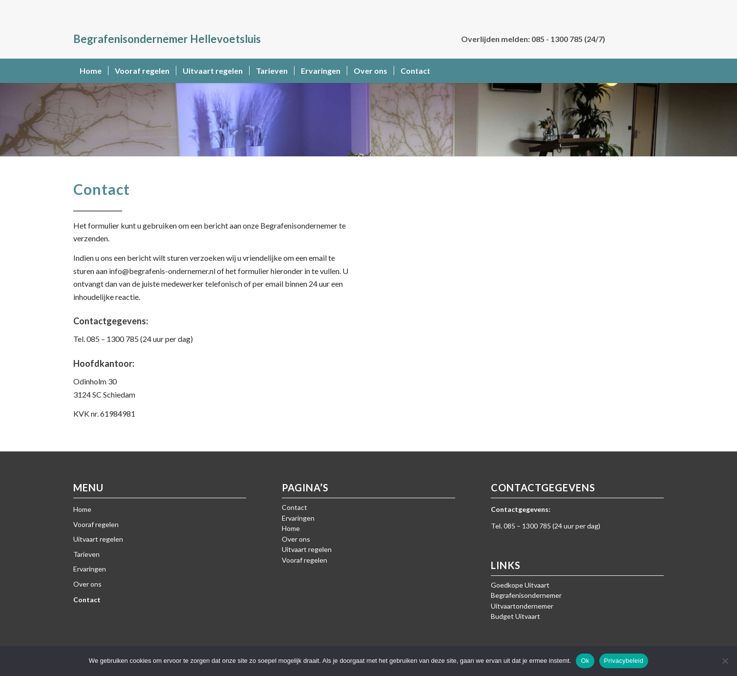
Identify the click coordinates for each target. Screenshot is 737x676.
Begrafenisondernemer (526, 595)
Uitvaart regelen (98, 539)
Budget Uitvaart (515, 616)
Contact (87, 599)
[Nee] (725, 661)
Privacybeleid (624, 660)
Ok (585, 660)
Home (82, 509)
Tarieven (86, 554)
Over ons (87, 584)
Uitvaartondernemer (522, 606)
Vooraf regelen (96, 524)
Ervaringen (89, 569)
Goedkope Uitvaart (520, 585)
